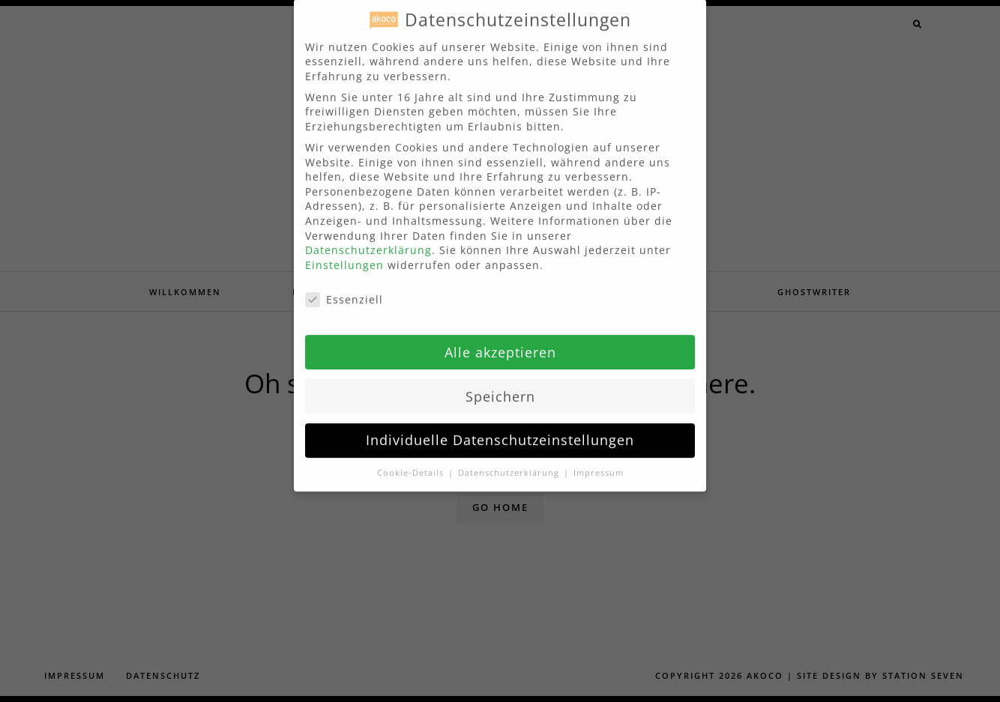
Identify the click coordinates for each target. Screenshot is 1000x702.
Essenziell (344, 286)
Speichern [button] (500, 382)
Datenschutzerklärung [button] (510, 459)
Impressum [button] (598, 459)
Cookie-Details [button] (412, 459)
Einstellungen (344, 251)
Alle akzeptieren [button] (500, 339)
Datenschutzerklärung (368, 236)
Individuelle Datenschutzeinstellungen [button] (500, 426)
